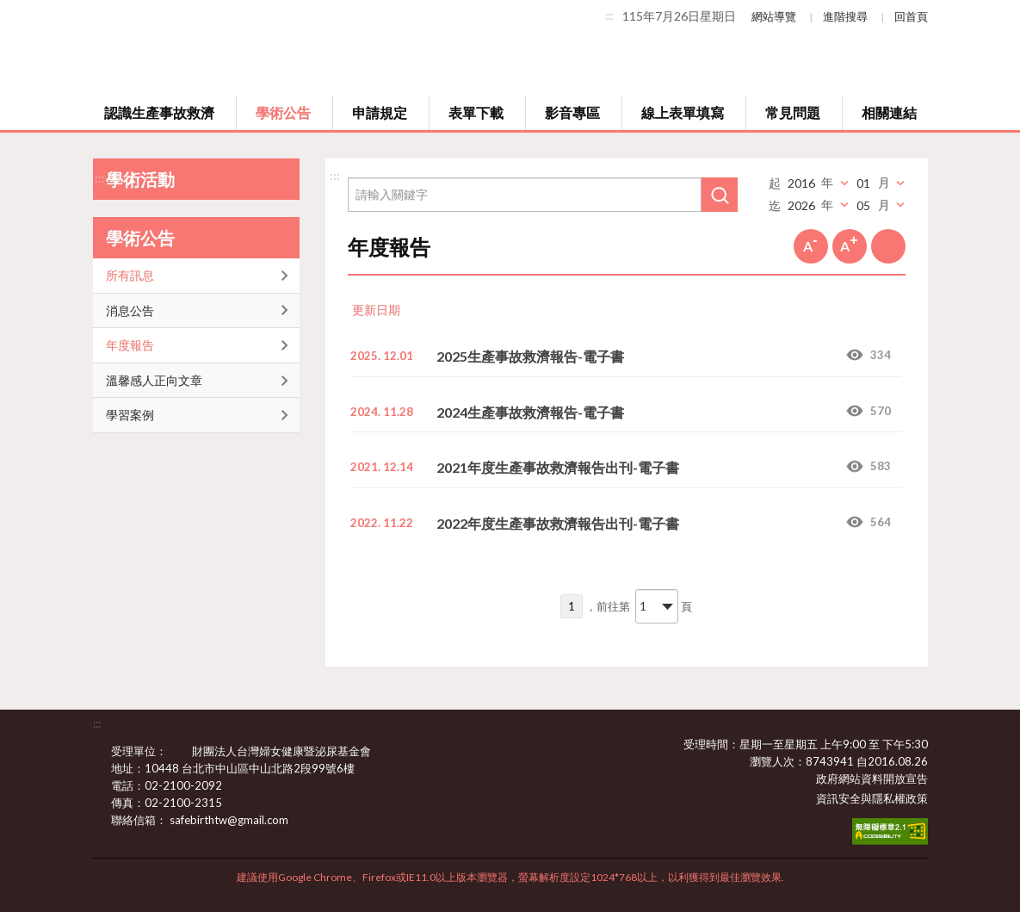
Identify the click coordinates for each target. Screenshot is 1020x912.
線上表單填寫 (682, 112)
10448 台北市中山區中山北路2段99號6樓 (260, 768)
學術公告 (283, 112)
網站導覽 (773, 16)
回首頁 (911, 16)
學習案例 (130, 414)
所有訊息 (130, 275)
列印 (888, 246)
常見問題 (792, 112)
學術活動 (140, 179)
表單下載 (476, 112)
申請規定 (379, 112)
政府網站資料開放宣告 (872, 778)
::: (609, 15)
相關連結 (889, 112)
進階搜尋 (845, 16)
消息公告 (130, 310)
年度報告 (130, 345)
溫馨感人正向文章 (154, 380)
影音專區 (572, 112)
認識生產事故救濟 (159, 112)
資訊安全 (838, 798)
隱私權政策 (900, 798)
